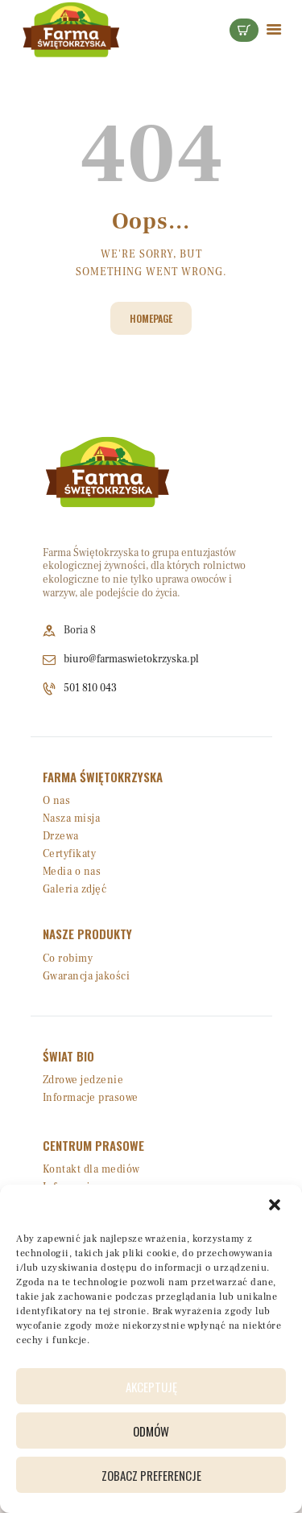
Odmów (151, 1431)
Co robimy (68, 958)
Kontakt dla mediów (91, 1169)
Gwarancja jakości (86, 976)
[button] (276, 1206)
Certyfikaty (70, 853)
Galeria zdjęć (75, 889)
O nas (57, 800)
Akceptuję (151, 1387)
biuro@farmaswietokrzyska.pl (131, 659)
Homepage (151, 318)
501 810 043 (90, 688)
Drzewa (61, 836)
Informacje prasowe (91, 1097)
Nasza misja (72, 818)
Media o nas (72, 871)
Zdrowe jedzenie (83, 1080)
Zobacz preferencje (151, 1475)
